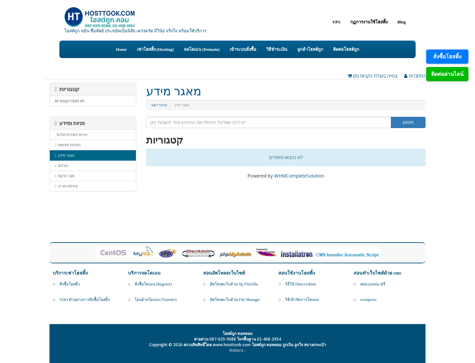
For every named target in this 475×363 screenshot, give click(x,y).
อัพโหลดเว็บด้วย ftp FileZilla (234, 284)
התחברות (415, 76)
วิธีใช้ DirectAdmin (300, 284)
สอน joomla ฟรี (372, 284)
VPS (336, 21)
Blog (401, 21)
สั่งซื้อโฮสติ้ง (447, 56)
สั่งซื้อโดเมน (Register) (153, 284)
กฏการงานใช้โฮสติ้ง (369, 21)
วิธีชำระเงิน (276, 49)
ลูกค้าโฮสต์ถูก (310, 49)
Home (121, 49)
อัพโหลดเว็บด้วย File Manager (235, 299)
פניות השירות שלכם (71, 134)
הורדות (61, 165)
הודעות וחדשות (67, 144)
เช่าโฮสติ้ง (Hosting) (155, 49)
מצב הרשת (65, 175)
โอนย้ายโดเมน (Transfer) (155, 299)
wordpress (368, 299)
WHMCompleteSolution (299, 176)
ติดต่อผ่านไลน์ (447, 74)
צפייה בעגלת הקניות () (372, 76)
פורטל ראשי (159, 105)
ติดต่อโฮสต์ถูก (346, 49)
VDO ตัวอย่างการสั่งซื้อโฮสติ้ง (84, 299)
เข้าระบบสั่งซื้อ (243, 49)
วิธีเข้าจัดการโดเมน (302, 299)
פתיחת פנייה (66, 185)
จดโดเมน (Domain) (202, 49)
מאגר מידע (65, 155)
